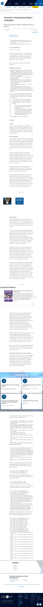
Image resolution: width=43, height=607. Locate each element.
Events (32, 602)
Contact (12, 602)
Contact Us (29, 7)
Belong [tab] (24, 4)
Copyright (2, 602)
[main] (21, 296)
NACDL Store (8, 7)
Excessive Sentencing (14, 580)
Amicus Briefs (33, 599)
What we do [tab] (36, 3)
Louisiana (12, 581)
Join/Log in (35, 7)
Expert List (32, 600)
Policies (9, 602)
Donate (14, 7)
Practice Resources (39, 599)
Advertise (38, 596)
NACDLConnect (33, 596)
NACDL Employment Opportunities (26, 597)
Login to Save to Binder (34, 30)
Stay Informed (5, 9)
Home (1, 9)
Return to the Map (13, 35)
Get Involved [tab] (31, 4)
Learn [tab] (9, 4)
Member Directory (33, 597)
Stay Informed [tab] (16, 4)
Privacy (5, 602)
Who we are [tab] (40, 3)
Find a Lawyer (21, 7)
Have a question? (21, 586)
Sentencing (9, 9)
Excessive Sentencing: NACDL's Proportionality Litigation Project (21, 9)
